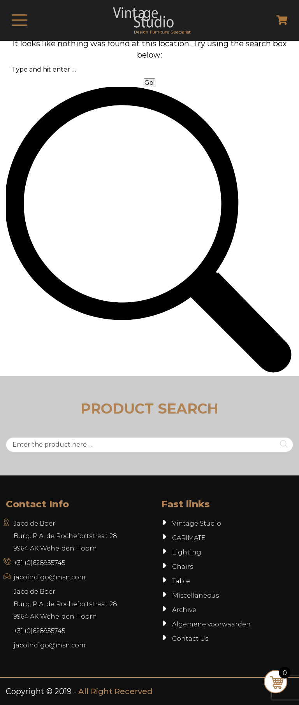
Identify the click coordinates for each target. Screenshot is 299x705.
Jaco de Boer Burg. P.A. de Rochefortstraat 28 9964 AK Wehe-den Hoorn (65, 536)
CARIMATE (189, 538)
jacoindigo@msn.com (50, 577)
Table (181, 581)
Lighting (186, 552)
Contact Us (190, 638)
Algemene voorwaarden (211, 624)
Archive (184, 610)
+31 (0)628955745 (39, 562)
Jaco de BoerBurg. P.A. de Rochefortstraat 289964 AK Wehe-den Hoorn (65, 604)
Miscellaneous (195, 595)
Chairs (182, 566)
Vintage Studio (196, 523)
